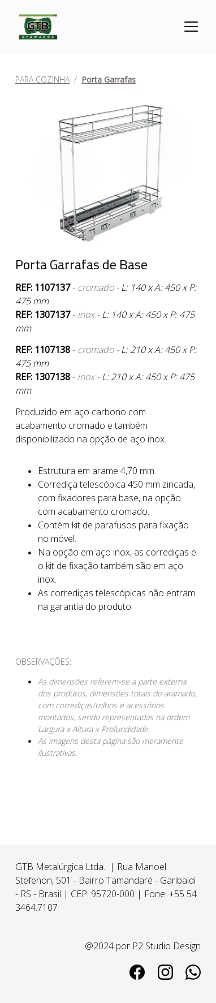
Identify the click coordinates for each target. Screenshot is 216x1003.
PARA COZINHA (42, 79)
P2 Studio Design (166, 946)
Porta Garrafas (108, 79)
